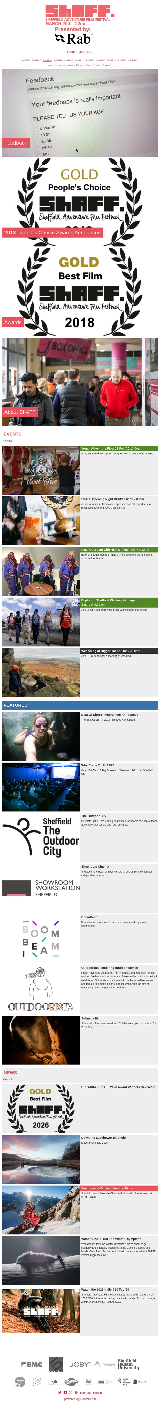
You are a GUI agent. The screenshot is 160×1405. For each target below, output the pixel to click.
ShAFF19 (57, 60)
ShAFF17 (36, 60)
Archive (86, 52)
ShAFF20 (68, 60)
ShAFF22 (89, 60)
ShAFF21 (79, 60)
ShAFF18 (47, 60)
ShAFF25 (121, 60)
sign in (97, 1392)
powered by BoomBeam (80, 1399)
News (50, 65)
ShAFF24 (111, 60)
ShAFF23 (100, 60)
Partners (80, 65)
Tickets (96, 65)
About (71, 52)
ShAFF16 (25, 60)
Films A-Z (106, 65)
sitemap (85, 1392)
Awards (70, 65)
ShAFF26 (132, 60)
